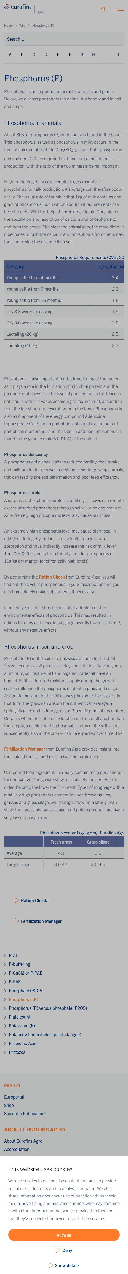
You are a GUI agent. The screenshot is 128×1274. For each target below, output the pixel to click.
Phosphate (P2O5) (26, 990)
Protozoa (17, 1052)
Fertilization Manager (24, 748)
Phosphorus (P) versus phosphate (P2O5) (48, 1008)
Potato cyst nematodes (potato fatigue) (45, 1034)
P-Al (13, 955)
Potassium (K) (22, 1025)
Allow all (64, 1234)
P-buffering (19, 964)
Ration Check (52, 576)
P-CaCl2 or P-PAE (25, 972)
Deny (67, 1250)
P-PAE (15, 981)
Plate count (19, 1016)
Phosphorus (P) (23, 999)
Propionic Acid (23, 1043)
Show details (67, 1265)
